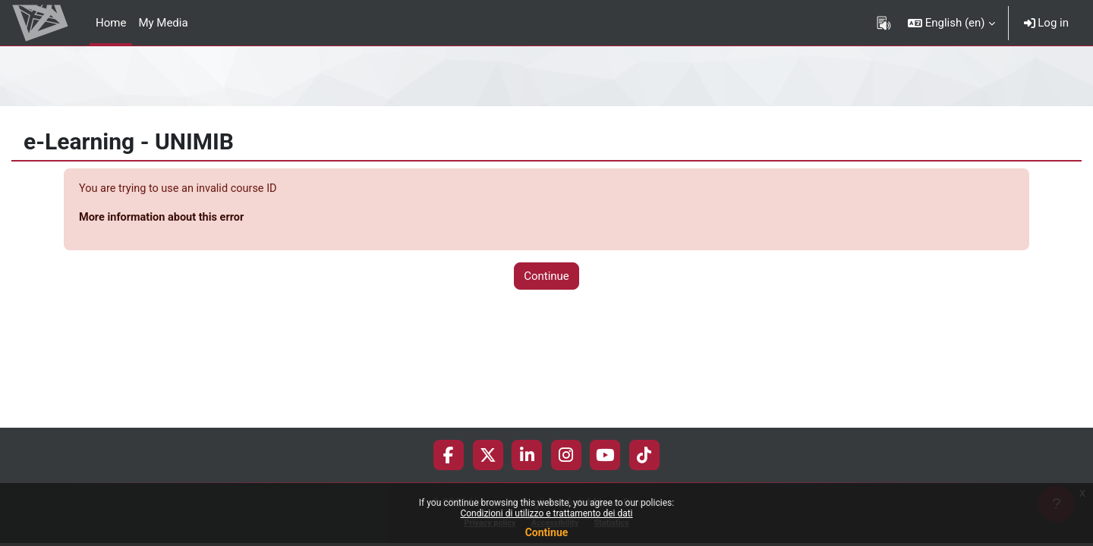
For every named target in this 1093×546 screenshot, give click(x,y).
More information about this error (164, 218)
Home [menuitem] (111, 23)
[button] (951, 23)
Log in (1046, 23)
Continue (547, 532)
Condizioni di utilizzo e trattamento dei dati (546, 513)
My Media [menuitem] (162, 23)
